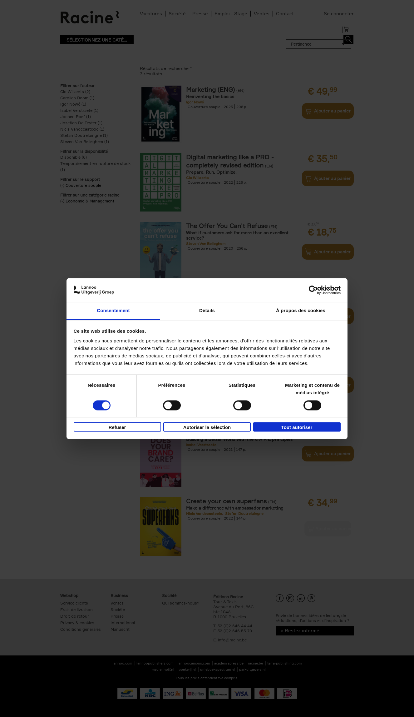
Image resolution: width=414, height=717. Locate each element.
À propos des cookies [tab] (300, 310)
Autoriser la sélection (207, 427)
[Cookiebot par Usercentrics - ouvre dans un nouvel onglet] (313, 290)
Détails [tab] (207, 310)
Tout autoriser (297, 427)
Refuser (117, 427)
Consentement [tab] (113, 310)
